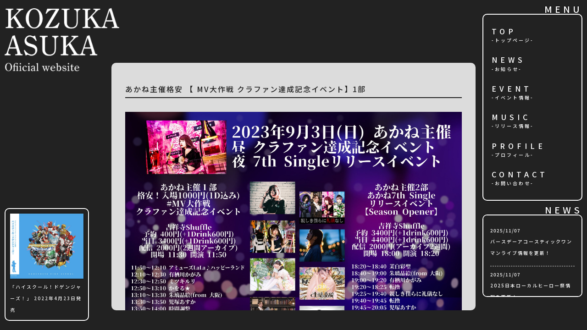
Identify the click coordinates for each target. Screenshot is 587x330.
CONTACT (520, 175)
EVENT (512, 89)
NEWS (509, 60)
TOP (504, 32)
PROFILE (519, 146)
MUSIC (511, 117)
